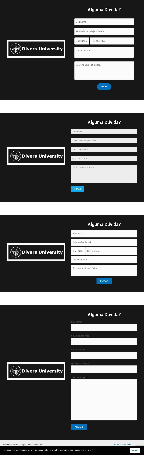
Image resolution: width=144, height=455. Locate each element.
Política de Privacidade (122, 444)
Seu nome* (104, 326)
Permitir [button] (135, 450)
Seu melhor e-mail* (104, 339)
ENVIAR (77, 189)
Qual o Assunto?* (104, 367)
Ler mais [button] (88, 450)
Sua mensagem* (104, 398)
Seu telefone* (104, 353)
